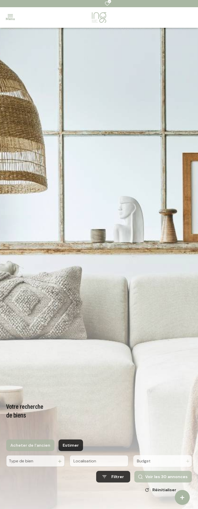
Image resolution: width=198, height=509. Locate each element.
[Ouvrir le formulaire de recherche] (113, 482)
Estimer (71, 451)
